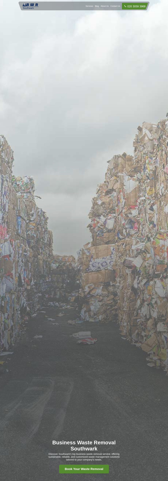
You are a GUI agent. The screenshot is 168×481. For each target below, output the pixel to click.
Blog (97, 6)
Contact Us (115, 6)
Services (89, 6)
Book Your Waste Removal (84, 469)
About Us (105, 6)
